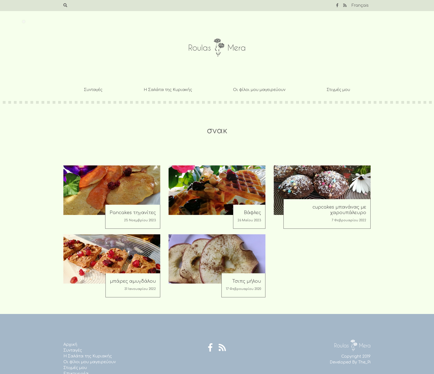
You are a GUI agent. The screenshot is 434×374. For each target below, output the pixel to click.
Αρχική (70, 344)
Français (360, 5)
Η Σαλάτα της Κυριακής (168, 90)
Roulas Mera (217, 47)
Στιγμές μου (338, 90)
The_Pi (364, 362)
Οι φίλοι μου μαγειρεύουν (259, 90)
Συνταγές (93, 90)
